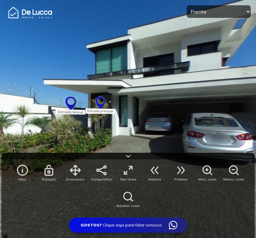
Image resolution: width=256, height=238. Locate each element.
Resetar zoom (128, 206)
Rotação (49, 179)
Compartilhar (102, 179)
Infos (22, 179)
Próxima (181, 179)
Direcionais (75, 179)
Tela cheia (128, 179)
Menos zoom (233, 179)
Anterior (154, 179)
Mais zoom (207, 179)
